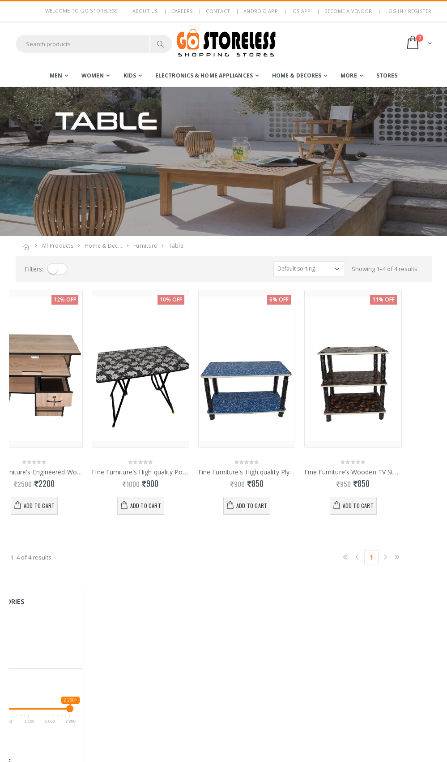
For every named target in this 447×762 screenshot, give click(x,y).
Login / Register (211, 635)
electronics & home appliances (204, 75)
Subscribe (397, 660)
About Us (135, 635)
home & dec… (103, 246)
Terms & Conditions (149, 659)
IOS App (301, 11)
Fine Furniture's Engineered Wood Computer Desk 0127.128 (64, 472)
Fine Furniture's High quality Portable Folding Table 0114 (170, 472)
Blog (129, 702)
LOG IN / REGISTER (408, 11)
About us (145, 11)
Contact (218, 11)
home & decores (296, 75)
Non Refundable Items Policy (145, 686)
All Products (57, 246)
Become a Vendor (348, 11)
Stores (387, 75)
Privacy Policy (141, 647)
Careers (182, 11)
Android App (260, 11)
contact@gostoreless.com (50, 699)
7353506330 (65, 677)
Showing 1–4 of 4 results (384, 269)
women (92, 75)
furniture (145, 246)
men (56, 75)
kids (129, 75)
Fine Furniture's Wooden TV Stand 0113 (383, 472)
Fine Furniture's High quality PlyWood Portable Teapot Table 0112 (277, 472)
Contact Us (137, 714)
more (349, 75)
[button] (418, 43)
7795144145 (31, 677)
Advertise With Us (147, 749)
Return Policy (140, 671)
